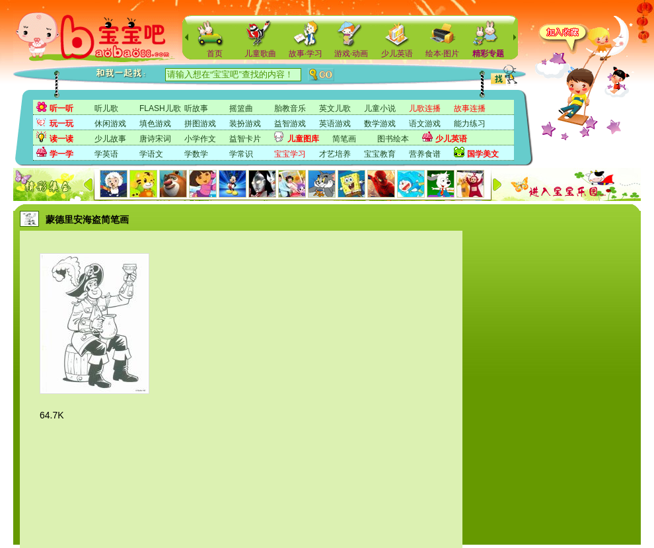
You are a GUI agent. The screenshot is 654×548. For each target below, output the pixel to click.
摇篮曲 (241, 108)
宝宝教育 (380, 154)
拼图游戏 (200, 123)
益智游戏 (290, 123)
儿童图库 (303, 138)
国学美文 (483, 154)
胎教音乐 (290, 108)
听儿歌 (106, 108)
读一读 (61, 138)
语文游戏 (425, 123)
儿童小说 (380, 108)
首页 (215, 53)
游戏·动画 (351, 53)
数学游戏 (380, 123)
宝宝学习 (290, 154)
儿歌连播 (425, 108)
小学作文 (200, 138)
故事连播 (470, 108)
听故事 (196, 108)
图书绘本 (393, 138)
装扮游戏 (245, 123)
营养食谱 (425, 154)
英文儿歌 (335, 108)
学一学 (61, 154)
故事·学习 (305, 53)
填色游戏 (155, 123)
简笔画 (344, 138)
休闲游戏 (110, 123)
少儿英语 (397, 53)
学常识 (241, 154)
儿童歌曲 (260, 53)
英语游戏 (335, 123)
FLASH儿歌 (160, 108)
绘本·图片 (442, 53)
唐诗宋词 (155, 138)
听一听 (61, 108)
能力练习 (470, 123)
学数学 (196, 154)
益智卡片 (245, 138)
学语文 (151, 154)
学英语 (106, 154)
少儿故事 (110, 138)
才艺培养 (335, 154)
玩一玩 (61, 123)
